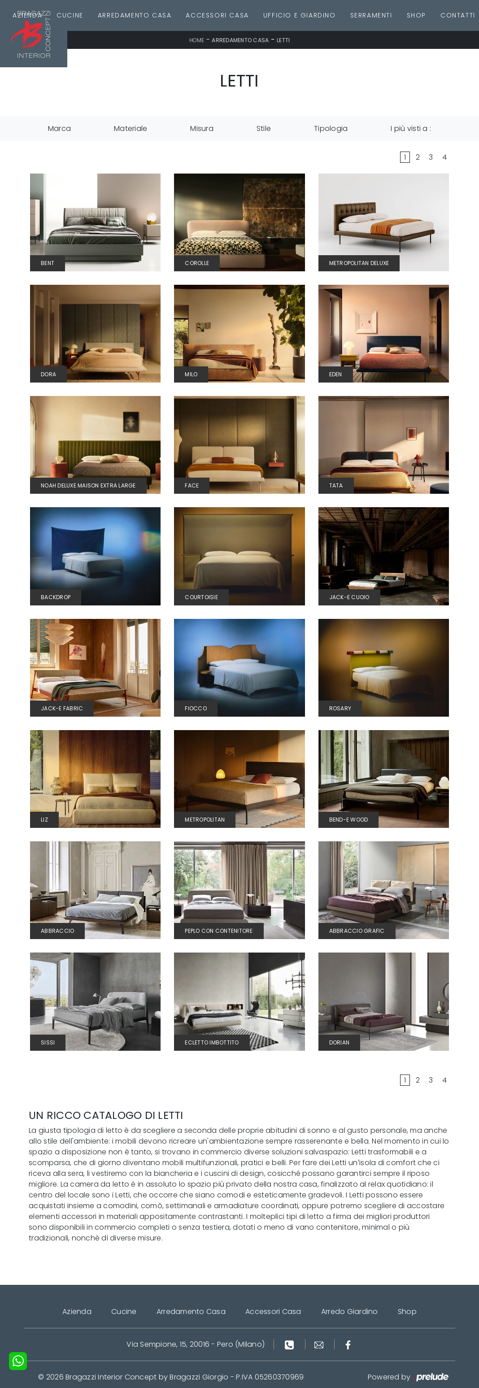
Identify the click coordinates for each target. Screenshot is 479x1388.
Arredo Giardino (349, 1311)
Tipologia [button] (331, 128)
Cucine (70, 15)
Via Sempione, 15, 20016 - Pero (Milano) (195, 1344)
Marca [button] (59, 128)
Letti (283, 40)
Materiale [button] (130, 128)
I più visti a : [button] (411, 128)
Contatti (457, 15)
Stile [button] (264, 128)
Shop (416, 15)
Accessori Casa (217, 15)
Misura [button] (201, 128)
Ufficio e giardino (299, 15)
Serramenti (371, 15)
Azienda (27, 15)
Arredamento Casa (135, 15)
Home (197, 40)
